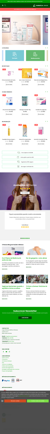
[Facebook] (3, 351)
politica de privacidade (24, 396)
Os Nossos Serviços (7, 361)
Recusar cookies (15, 401)
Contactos (4, 359)
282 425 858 (10, 338)
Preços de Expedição (7, 371)
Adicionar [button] (9, 84)
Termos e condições (7, 364)
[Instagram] (9, 351)
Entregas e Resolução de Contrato (10, 369)
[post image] (13, 251)
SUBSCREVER (25, 317)
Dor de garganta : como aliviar (36, 258)
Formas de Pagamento (8, 367)
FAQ (3, 362)
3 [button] (23, 238)
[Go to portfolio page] (25, 30)
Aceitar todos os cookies (37, 401)
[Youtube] (6, 351)
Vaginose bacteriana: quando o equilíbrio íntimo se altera (13, 287)
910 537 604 (11, 341)
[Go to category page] (14, 55)
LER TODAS (25, 197)
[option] (25, 220)
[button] (3, 5)
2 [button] (22, 238)
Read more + (5, 269)
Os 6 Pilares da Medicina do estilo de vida (11, 259)
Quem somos (5, 357)
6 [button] (27, 238)
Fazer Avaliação (25, 192)
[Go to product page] (9, 73)
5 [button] (26, 238)
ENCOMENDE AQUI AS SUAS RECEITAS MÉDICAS (25, 9)
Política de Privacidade (7, 366)
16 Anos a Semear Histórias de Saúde (36, 287)
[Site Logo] (40, 5)
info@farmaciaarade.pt (11, 336)
